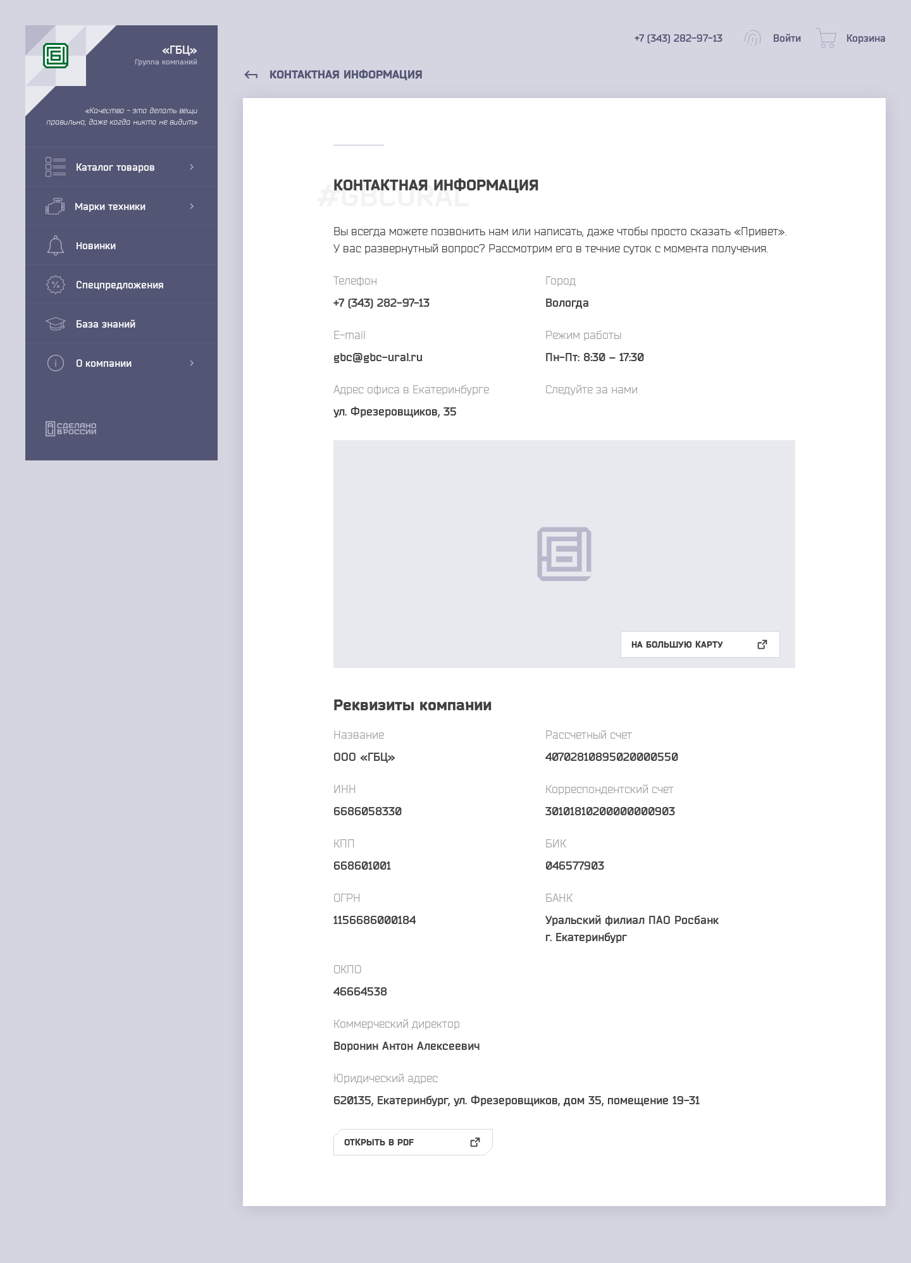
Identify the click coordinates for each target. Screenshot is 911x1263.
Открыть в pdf (413, 1142)
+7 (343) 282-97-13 (381, 302)
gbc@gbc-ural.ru (378, 356)
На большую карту (700, 644)
